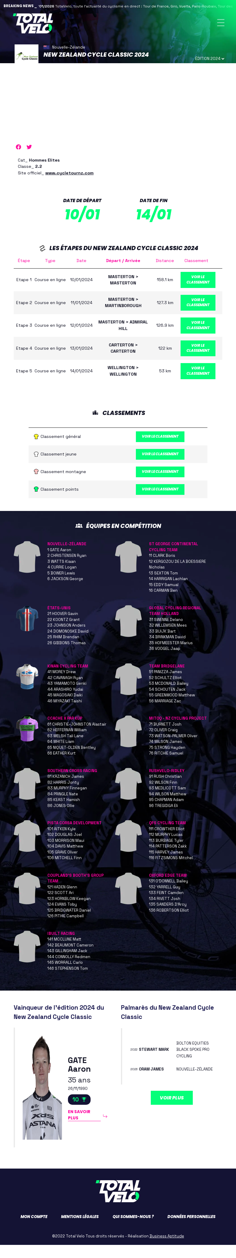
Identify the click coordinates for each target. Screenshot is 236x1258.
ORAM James (153, 1085)
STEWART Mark (155, 1062)
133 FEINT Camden (166, 905)
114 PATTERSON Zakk (168, 859)
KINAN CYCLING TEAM (67, 679)
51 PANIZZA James (165, 684)
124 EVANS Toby (62, 917)
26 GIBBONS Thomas (66, 656)
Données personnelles (191, 1230)
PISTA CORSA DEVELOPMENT (74, 836)
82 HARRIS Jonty (63, 795)
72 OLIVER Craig (163, 743)
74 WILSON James (165, 754)
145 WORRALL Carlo (65, 975)
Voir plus (172, 1117)
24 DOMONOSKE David (67, 644)
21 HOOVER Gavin (62, 626)
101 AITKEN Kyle (61, 842)
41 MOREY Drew (61, 684)
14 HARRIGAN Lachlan (168, 591)
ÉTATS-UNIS (59, 621)
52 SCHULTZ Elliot (165, 690)
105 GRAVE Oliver (62, 865)
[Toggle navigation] (220, 23)
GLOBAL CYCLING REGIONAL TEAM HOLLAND (175, 624)
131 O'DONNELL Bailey (168, 894)
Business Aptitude (167, 1249)
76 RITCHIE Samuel (166, 766)
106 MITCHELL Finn (64, 870)
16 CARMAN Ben (163, 603)
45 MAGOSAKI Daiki (65, 708)
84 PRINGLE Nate (62, 807)
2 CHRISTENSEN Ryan (66, 568)
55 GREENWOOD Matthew (172, 708)
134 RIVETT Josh (164, 911)
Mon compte (34, 1230)
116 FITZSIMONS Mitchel (171, 870)
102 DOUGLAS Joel (64, 847)
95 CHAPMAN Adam (166, 812)
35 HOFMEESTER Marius (171, 656)
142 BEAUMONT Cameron (70, 958)
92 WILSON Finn (163, 795)
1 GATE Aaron (59, 563)
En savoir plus (80, 1129)
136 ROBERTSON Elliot (169, 923)
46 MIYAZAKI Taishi (64, 714)
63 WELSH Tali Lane (65, 749)
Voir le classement (201, 282)
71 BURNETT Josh (165, 737)
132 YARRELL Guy (164, 900)
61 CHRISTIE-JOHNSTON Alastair (76, 737)
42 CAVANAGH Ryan (65, 690)
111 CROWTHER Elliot (167, 842)
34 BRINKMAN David (167, 650)
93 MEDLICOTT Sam (167, 801)
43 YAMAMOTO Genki (66, 696)
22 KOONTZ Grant (63, 632)
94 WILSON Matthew (167, 807)
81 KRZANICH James (65, 789)
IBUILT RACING (61, 946)
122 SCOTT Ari (60, 905)
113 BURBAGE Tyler (166, 853)
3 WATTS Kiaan (61, 574)
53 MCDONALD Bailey (168, 696)
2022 (135, 1062)
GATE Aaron (79, 1077)
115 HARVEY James (166, 865)
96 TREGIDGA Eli (163, 818)
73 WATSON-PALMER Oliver (173, 749)
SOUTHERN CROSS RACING (72, 783)
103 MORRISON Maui (65, 853)
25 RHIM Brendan (63, 650)
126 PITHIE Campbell (65, 929)
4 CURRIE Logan (62, 580)
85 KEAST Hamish (63, 812)
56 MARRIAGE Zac (165, 714)
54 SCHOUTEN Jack (167, 702)
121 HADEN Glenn (62, 900)
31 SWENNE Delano (166, 632)
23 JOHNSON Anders (66, 638)
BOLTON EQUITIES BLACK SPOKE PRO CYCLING (194, 1063)
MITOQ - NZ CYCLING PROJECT (178, 731)
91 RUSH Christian (165, 789)
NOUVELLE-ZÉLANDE (66, 557)
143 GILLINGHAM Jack (67, 963)
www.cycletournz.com (69, 174)
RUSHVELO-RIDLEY (166, 783)
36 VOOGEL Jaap (164, 661)
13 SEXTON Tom (163, 586)
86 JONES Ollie (60, 818)
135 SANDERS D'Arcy (168, 917)
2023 (135, 1085)
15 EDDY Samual (163, 597)
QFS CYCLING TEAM (167, 836)
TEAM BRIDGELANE (167, 679)
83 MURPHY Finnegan (67, 801)
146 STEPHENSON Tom (67, 981)
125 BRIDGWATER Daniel (69, 923)
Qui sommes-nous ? (133, 1230)
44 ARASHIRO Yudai (65, 702)
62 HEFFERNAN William (67, 743)
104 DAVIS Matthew (65, 859)
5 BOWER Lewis (61, 586)
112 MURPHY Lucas (166, 847)
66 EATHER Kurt (61, 766)
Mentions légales (80, 1230)
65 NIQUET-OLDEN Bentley (71, 760)
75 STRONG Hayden (167, 760)
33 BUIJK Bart (162, 644)
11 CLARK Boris (162, 568)
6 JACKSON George (65, 591)
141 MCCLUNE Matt (64, 952)
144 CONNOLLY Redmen (68, 969)
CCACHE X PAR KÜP (64, 731)
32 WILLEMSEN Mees (168, 638)
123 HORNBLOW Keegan (69, 911)
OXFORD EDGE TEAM (168, 888)
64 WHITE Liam (60, 754)
